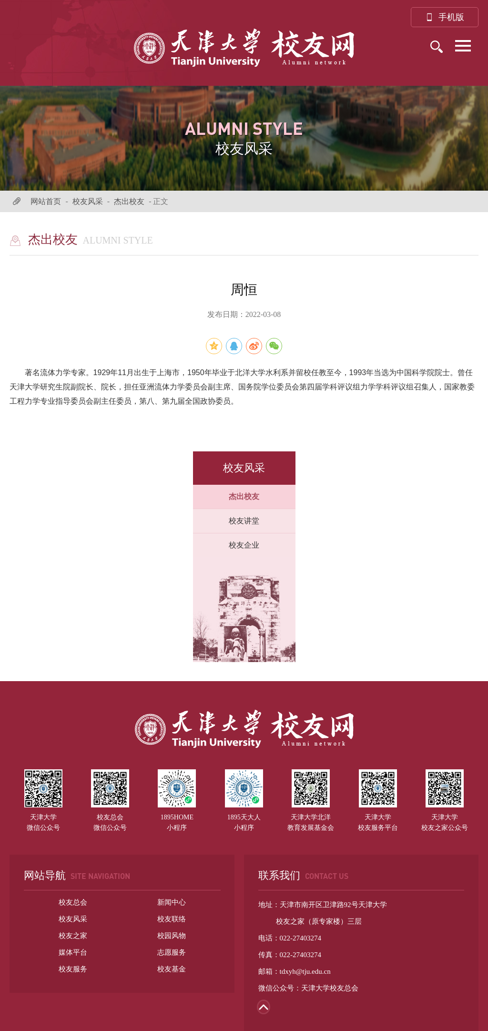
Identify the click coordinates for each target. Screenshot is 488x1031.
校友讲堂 (244, 521)
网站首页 (45, 201)
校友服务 (73, 969)
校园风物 (171, 935)
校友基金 (171, 969)
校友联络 (171, 919)
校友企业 (244, 545)
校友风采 (87, 201)
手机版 (444, 17)
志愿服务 (171, 952)
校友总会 (73, 902)
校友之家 (73, 935)
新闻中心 (171, 902)
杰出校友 (129, 201)
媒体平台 (73, 952)
